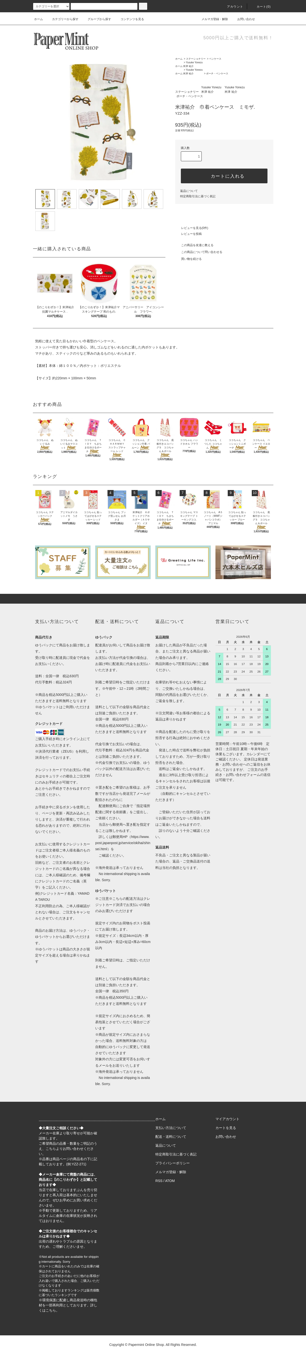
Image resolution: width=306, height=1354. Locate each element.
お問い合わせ (243, 19)
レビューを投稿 (188, 234)
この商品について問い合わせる (198, 252)
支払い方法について (170, 1128)
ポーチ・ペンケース (217, 73)
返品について (189, 191)
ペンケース (215, 58)
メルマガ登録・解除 (212, 19)
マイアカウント (227, 1119)
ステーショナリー (196, 58)
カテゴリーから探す (62, 19)
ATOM (170, 1181)
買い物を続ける (188, 259)
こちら (51, 1149)
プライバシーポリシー (172, 1163)
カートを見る (225, 1128)
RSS (158, 1181)
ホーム (38, 19)
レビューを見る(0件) (191, 228)
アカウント (232, 6)
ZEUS (67, 751)
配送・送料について (170, 1137)
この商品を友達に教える (194, 245)
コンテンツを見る (129, 19)
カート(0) (261, 6)
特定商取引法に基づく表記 (197, 196)
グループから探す (96, 19)
